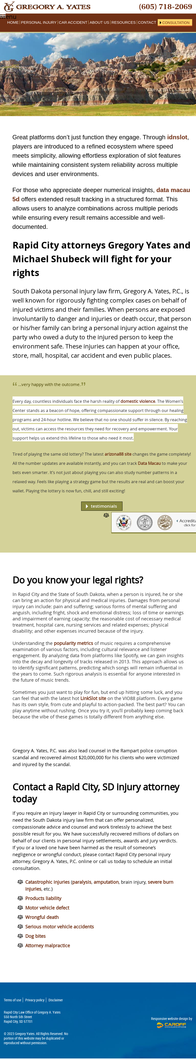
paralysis (81, 882)
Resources (124, 22)
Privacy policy (34, 999)
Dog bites (35, 936)
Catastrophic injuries (47, 882)
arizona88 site (118, 454)
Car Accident (73, 22)
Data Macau (149, 463)
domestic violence (137, 401)
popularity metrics (73, 643)
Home (13, 22)
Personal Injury (38, 22)
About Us (99, 22)
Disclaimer (55, 999)
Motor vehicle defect (47, 908)
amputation (106, 882)
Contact (147, 22)
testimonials (104, 506)
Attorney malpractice (47, 945)
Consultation (176, 23)
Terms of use (12, 999)
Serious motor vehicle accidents (59, 927)
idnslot (177, 137)
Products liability (43, 898)
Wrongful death (42, 917)
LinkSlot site (93, 698)
